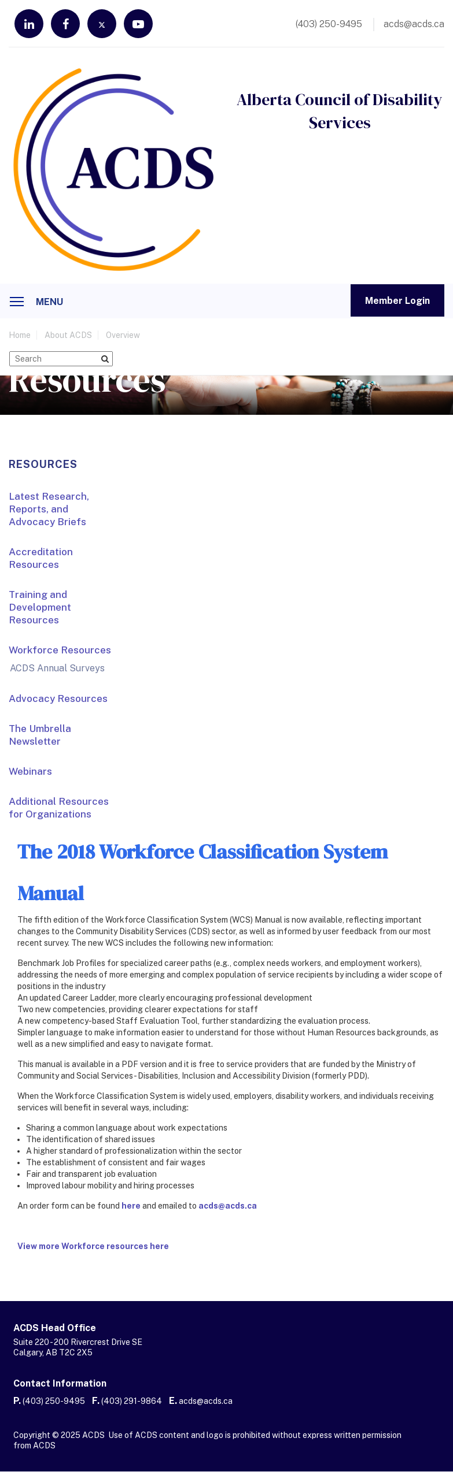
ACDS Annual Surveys (57, 668)
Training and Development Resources (40, 607)
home (20, 335)
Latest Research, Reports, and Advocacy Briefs (49, 508)
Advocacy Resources (58, 698)
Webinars (30, 771)
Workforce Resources (60, 650)
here (131, 1205)
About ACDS (68, 335)
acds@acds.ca (227, 1205)
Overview (123, 335)
